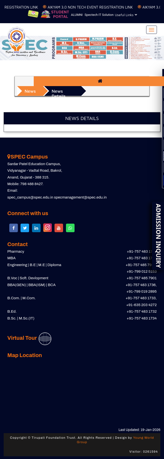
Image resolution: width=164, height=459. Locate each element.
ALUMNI (77, 15)
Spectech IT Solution (99, 15)
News (30, 91)
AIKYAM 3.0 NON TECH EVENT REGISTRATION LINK (92, 7)
